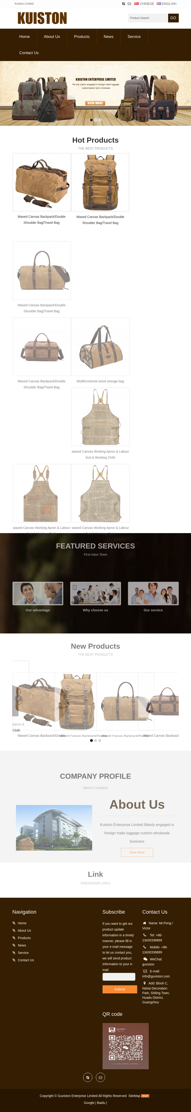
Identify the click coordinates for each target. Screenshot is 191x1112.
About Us (52, 36)
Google (89, 1103)
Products (82, 36)
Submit (119, 989)
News (109, 36)
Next (172, 698)
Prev (18, 698)
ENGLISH (166, 4)
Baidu (101, 1103)
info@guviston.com (156, 976)
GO (173, 18)
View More (137, 840)
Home (24, 36)
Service (134, 36)
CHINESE (144, 4)
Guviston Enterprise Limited (77, 1096)
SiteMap (134, 1096)
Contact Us (29, 53)
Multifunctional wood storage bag (100, 418)
